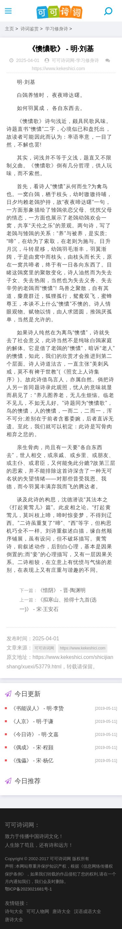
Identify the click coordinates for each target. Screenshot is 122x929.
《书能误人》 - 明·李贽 (37, 708)
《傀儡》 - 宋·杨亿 (32, 760)
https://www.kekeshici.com (58, 68)
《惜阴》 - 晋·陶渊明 (62, 590)
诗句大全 (14, 911)
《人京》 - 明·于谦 (32, 721)
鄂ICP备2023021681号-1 (28, 889)
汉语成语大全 (87, 911)
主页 (9, 28)
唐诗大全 (61, 911)
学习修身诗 (56, 28)
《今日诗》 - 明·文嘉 (35, 734)
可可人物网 (37, 911)
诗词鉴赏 (29, 28)
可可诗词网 (63, 60)
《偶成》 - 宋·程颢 (32, 747)
